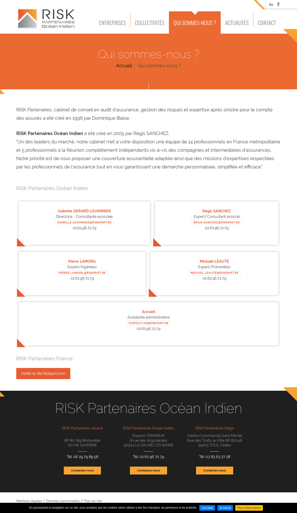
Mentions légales (29, 501)
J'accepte (207, 508)
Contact (267, 22)
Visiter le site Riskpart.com (43, 373)
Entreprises (112, 22)
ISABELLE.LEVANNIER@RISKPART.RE (84, 222)
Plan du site (93, 501)
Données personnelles (63, 501)
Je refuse (225, 508)
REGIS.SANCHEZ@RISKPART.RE (217, 222)
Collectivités (150, 22)
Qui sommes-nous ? (195, 22)
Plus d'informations (249, 508)
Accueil (124, 65)
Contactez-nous (82, 470)
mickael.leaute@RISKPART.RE (214, 272)
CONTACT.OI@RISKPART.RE (149, 323)
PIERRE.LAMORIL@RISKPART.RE (82, 272)
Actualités (237, 22)
